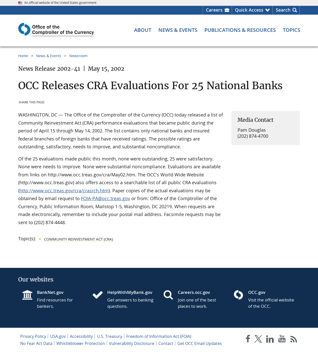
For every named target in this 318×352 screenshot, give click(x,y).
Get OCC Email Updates (199, 343)
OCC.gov (256, 292)
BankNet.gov (50, 292)
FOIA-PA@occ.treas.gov (105, 198)
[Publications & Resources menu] (240, 30)
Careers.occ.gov (194, 292)
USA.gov (58, 336)
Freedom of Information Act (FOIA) (158, 336)
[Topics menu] (291, 30)
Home (23, 55)
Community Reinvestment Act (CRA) (78, 239)
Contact (165, 343)
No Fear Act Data (36, 343)
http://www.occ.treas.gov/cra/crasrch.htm (64, 190)
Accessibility (81, 336)
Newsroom (78, 55)
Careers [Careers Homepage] (214, 10)
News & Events (48, 55)
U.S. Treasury (109, 336)
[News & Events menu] (178, 30)
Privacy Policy (33, 336)
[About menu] (143, 30)
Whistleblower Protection (80, 343)
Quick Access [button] (249, 10)
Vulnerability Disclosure (131, 343)
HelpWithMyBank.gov (129, 292)
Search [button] (283, 10)
